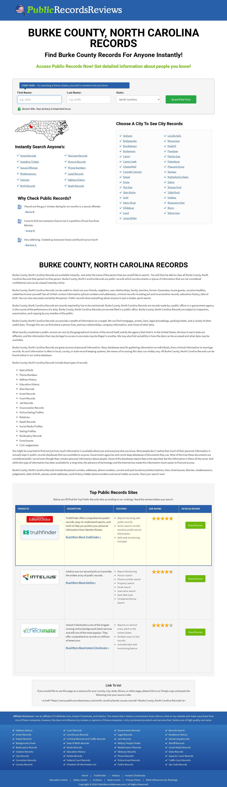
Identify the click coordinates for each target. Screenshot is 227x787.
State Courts (113, 779)
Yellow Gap (174, 213)
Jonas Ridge (130, 218)
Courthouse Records (77, 734)
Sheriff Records (176, 743)
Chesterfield (129, 166)
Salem (171, 182)
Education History (76, 751)
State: (120, 92)
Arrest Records (28, 155)
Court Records (74, 730)
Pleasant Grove (176, 166)
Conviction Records (26, 760)
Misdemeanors (28, 173)
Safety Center (80, 779)
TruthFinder (100, 775)
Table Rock (174, 192)
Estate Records (74, 756)
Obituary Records (127, 751)
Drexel (126, 177)
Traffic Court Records (180, 760)
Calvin (126, 156)
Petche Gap (174, 156)
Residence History (178, 734)
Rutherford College (178, 177)
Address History (76, 179)
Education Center (58, 779)
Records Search (177, 730)
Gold (125, 197)
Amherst (127, 135)
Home (85, 775)
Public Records (125, 764)
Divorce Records (77, 161)
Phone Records (126, 756)
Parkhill (172, 146)
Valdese (172, 197)
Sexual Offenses (29, 167)
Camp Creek (129, 161)
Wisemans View (176, 202)
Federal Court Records (78, 760)
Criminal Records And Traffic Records (86, 738)
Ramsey (172, 171)
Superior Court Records (181, 756)
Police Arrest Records (129, 760)
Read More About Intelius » (81, 582)
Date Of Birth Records (78, 743)
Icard (126, 213)
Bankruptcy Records (26, 747)
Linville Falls (174, 135)
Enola (126, 182)
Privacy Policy (133, 779)
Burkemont (129, 151)
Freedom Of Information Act (81, 764)
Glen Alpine (129, 192)
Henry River (129, 202)
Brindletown (130, 146)
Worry (171, 207)
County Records (24, 764)
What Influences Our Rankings (162, 779)
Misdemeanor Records (129, 747)
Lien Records (124, 738)
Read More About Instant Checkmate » (87, 647)
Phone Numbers (76, 167)
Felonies (24, 179)
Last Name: (74, 92)
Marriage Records (77, 155)
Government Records (129, 730)
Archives (97, 779)
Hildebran (128, 207)
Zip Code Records (178, 764)
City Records (22, 756)
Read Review (195, 525)
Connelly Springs (132, 171)
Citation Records (24, 751)
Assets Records (24, 738)
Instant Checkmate (135, 775)
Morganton (174, 141)
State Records (176, 751)
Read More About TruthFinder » (83, 537)
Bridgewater (130, 141)
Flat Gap (127, 187)
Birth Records (27, 185)
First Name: (24, 92)
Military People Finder (129, 743)
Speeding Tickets (29, 161)
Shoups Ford (174, 187)
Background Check (25, 743)
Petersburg (174, 161)
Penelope (173, 151)
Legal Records (75, 173)
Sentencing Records (179, 738)
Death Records (76, 185)
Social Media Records (180, 747)
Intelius (116, 775)
